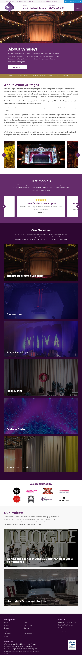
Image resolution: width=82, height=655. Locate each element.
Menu (78, 7)
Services (6, 628)
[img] (41, 262)
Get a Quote (28, 625)
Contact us (27, 628)
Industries (7, 633)
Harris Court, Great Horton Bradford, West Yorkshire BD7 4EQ (67, 625)
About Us (7, 625)
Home (6, 622)
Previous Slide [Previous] (4, 155)
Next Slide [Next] (78, 155)
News (26, 622)
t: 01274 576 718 (63, 631)
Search (26, 631)
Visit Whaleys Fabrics (72, 1)
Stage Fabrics (8, 631)
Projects (6, 636)
